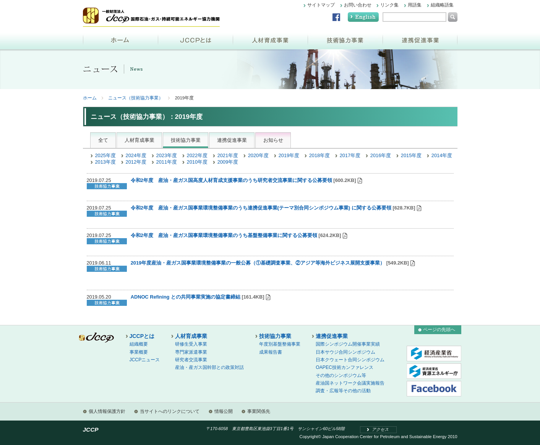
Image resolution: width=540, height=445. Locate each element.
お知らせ (273, 140)
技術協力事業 (345, 39)
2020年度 (258, 155)
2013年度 (105, 162)
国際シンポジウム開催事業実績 (348, 344)
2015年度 (411, 155)
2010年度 (197, 162)
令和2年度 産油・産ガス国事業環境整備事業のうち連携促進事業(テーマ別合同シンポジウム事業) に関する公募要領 (261, 208)
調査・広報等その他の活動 (343, 390)
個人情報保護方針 (107, 411)
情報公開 (223, 411)
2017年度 (350, 155)
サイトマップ (321, 5)
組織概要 (139, 344)
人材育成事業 (270, 39)
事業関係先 (258, 411)
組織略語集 (442, 5)
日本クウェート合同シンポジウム (350, 359)
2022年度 (197, 155)
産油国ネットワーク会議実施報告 (350, 383)
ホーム (120, 39)
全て (103, 140)
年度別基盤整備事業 (279, 344)
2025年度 (105, 155)
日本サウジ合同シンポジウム (345, 352)
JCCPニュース (145, 359)
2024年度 (136, 155)
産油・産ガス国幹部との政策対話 (209, 367)
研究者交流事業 (191, 359)
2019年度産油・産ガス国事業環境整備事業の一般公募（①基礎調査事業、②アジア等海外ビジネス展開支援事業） (258, 263)
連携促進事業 (420, 39)
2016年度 (380, 155)
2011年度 (166, 162)
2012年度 (136, 162)
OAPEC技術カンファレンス (344, 367)
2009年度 (227, 162)
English (363, 17)
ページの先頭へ (439, 329)
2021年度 (227, 155)
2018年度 (319, 155)
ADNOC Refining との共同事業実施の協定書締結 (185, 297)
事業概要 (139, 352)
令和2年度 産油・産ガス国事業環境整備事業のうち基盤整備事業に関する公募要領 (224, 235)
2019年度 (289, 155)
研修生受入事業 (191, 344)
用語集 (415, 5)
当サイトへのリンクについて (169, 411)
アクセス (380, 429)
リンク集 (389, 5)
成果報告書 (270, 352)
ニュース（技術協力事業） (135, 98)
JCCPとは (195, 39)
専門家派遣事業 (191, 352)
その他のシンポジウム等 (341, 375)
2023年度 (166, 155)
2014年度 (441, 155)
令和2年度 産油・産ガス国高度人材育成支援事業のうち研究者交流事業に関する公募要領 (231, 180)
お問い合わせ (357, 5)
